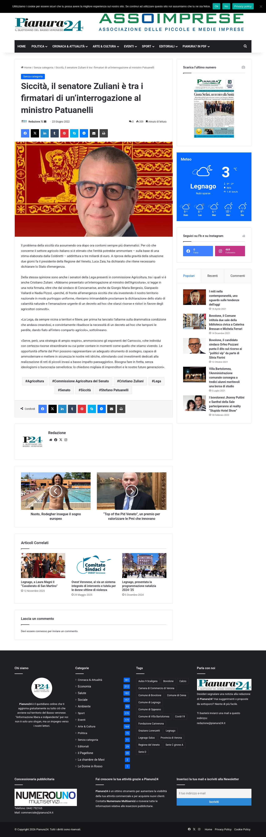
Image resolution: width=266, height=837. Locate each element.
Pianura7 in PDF (195, 46)
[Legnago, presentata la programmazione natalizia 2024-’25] (144, 565)
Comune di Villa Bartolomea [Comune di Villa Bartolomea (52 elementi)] (153, 716)
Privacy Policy (223, 829)
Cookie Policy (242, 829)
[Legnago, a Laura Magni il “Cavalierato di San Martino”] (43, 565)
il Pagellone (85, 753)
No (226, 6)
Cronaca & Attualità (68, 46)
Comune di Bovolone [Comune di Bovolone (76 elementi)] (149, 695)
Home (21, 46)
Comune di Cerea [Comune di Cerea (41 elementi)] (176, 695)
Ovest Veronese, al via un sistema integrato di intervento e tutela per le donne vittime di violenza (93, 586)
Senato (65, 390)
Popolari (189, 276)
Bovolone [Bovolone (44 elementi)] (168, 681)
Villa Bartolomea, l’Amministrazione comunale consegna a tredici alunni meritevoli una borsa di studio (224, 377)
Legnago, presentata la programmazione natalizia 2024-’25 (139, 586)
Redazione (34, 121)
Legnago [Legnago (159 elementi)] (170, 730)
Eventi (129, 46)
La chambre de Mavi (91, 759)
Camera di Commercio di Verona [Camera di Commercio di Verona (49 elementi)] (156, 688)
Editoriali (167, 46)
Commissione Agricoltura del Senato (81, 381)
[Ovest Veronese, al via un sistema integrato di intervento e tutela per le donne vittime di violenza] (93, 565)
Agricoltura (35, 381)
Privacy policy (243, 6)
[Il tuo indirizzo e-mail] (214, 793)
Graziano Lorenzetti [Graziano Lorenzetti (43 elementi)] (149, 730)
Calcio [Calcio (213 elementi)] (182, 681)
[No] (261, 6)
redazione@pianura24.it (211, 723)
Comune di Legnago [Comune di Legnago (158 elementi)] (149, 702)
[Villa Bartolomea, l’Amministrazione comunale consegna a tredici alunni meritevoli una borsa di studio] (194, 374)
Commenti (237, 276)
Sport (146, 46)
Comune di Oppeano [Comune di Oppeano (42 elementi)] (149, 709)
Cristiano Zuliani (131, 381)
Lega (157, 381)
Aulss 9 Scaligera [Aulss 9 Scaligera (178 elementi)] (148, 681)
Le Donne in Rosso (90, 766)
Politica (38, 46)
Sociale (83, 699)
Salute (82, 693)
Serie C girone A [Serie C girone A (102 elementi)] (174, 744)
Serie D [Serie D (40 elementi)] (142, 751)
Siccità (86, 390)
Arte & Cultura (104, 46)
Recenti (212, 276)
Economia (84, 686)
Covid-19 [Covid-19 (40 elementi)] (180, 716)
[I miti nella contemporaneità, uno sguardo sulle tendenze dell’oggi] (194, 297)
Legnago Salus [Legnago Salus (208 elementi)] (146, 737)
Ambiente (84, 706)
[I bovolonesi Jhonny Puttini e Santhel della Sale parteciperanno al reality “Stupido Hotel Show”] (194, 403)
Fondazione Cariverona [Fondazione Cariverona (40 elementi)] (151, 723)
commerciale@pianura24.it (37, 812)
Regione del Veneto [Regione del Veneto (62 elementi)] (149, 744)
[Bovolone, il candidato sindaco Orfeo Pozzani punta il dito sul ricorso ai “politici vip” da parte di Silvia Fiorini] (194, 346)
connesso (41, 631)
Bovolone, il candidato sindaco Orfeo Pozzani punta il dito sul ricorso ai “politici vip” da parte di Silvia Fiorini (225, 348)
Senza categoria (43, 67)
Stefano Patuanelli (114, 390)
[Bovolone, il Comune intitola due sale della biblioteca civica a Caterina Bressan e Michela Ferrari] (194, 321)
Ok (216, 6)
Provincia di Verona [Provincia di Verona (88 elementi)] (171, 737)
